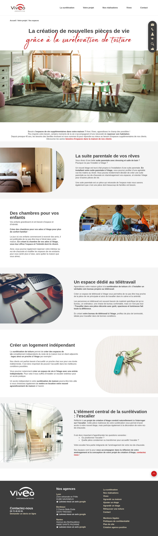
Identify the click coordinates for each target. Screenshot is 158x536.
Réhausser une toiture (113, 509)
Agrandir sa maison (112, 499)
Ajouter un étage (111, 502)
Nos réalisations (110, 8)
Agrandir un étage (111, 506)
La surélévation (67, 8)
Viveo (129, 8)
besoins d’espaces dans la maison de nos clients (89, 139)
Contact (144, 8)
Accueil (13, 21)
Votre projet (88, 8)
